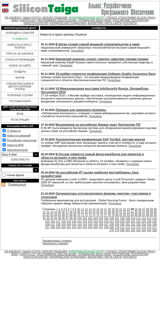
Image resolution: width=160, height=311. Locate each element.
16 (101, 209)
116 (52, 221)
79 (113, 215)
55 (136, 212)
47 (105, 212)
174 (138, 227)
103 (95, 218)
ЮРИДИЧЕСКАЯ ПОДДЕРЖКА (68, 23)
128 (117, 221)
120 (74, 221)
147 (106, 224)
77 (105, 215)
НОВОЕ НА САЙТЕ (20, 65)
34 (55, 212)
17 (105, 209)
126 (106, 221)
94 (55, 218)
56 (140, 212)
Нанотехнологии (17, 149)
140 (68, 224)
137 (52, 224)
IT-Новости (13, 130)
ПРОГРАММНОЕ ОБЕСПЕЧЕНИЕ (56, 20)
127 (111, 221)
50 (117, 212)
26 (140, 209)
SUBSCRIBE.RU (20, 159)
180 (122, 230)
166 (95, 227)
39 (74, 212)
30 (155, 209)
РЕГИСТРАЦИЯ (20, 119)
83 (128, 215)
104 (100, 218)
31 (44, 212)
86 (140, 215)
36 (63, 212)
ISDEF (14, 20)
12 (86, 209)
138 (58, 224)
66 (63, 215)
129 (122, 221)
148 (111, 224)
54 (132, 212)
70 (78, 215)
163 (79, 227)
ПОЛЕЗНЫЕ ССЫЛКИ (19, 95)
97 (67, 218)
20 (117, 209)
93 (52, 218)
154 (144, 224)
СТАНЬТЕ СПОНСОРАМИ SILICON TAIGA (130, 17)
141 (74, 224)
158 (52, 227)
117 (58, 221)
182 (133, 230)
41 (82, 212)
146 (100, 224)
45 (97, 212)
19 (113, 209)
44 (94, 212)
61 (44, 215)
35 (59, 212)
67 (67, 215)
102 (90, 218)
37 (67, 212)
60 (155, 212)
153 (138, 224)
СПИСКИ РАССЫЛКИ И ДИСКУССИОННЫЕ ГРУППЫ (20, 86)
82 (124, 215)
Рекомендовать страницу (57, 240)
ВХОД (19, 113)
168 (106, 227)
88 (147, 215)
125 (100, 221)
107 (117, 218)
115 (47, 221)
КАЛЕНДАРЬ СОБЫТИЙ (20, 33)
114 (154, 218)
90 (155, 215)
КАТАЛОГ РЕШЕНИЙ (54, 17)
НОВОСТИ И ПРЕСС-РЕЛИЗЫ (19, 46)
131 (133, 221)
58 (147, 212)
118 (63, 221)
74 (94, 215)
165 (90, 227)
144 (90, 224)
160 (63, 227)
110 (133, 218)
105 (106, 218)
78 (109, 215)
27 (143, 209)
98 (71, 218)
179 (117, 230)
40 (78, 212)
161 (68, 227)
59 (151, 212)
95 (59, 218)
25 (136, 209)
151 (128, 224)
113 (149, 218)
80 (117, 215)
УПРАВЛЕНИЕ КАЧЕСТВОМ (94, 20)
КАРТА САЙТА (113, 23)
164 (84, 227)
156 (154, 224)
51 (120, 212)
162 (74, 227)
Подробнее (77, 50)
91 (44, 218)
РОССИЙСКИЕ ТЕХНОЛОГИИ (130, 20)
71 (82, 215)
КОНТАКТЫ (130, 23)
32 (48, 212)
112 (144, 218)
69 (74, 215)
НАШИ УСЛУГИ (32, 17)
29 (151, 209)
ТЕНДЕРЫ (20, 71)
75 (97, 215)
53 (128, 212)
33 (51, 212)
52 (124, 212)
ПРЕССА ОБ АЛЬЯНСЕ (20, 53)
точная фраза (15, 175)
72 (86, 215)
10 (78, 209)
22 (124, 209)
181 (128, 230)
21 (120, 209)
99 (74, 218)
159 (58, 227)
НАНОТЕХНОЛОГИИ (36, 23)
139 (63, 224)
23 (128, 209)
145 (95, 224)
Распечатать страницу (55, 243)
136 (47, 224)
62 (48, 215)
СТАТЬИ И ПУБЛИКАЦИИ (20, 59)
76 (101, 215)
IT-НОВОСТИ (20, 39)
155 (149, 224)
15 (97, 209)
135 (154, 221)
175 (144, 227)
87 (143, 215)
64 (55, 215)
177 (154, 227)
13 (90, 209)
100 (79, 218)
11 (82, 209)
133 (144, 221)
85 (136, 215)
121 (79, 221)
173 (133, 227)
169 (111, 227)
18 (109, 209)
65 (59, 215)
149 (117, 224)
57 (143, 212)
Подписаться (17, 184)
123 (90, 221)
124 (95, 221)
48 (109, 212)
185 (149, 230)
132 (138, 221)
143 (84, 224)
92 (48, 218)
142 (79, 224)
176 (149, 227)
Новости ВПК (15, 144)
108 (122, 218)
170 (117, 227)
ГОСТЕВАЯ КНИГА (20, 101)
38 (71, 212)
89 (151, 215)
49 (113, 212)
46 (101, 212)
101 (84, 218)
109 (128, 218)
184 (144, 230)
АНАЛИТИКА (96, 23)
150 (122, 224)
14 (94, 209)
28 (147, 209)
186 (154, 230)
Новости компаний (18, 135)
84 (132, 215)
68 (71, 215)
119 (68, 221)
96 (63, 218)
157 (47, 227)
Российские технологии (21, 140)
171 (122, 227)
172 (128, 227)
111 (138, 218)
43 (90, 212)
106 (111, 218)
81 (120, 215)
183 (138, 230)
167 (100, 227)
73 (90, 215)
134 (149, 221)
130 (128, 221)
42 (86, 212)
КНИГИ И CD (28, 20)
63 (51, 215)
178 (111, 230)
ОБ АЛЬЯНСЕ (13, 17)
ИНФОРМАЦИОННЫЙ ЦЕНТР (86, 17)
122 (84, 221)
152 (133, 224)
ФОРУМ (19, 77)
